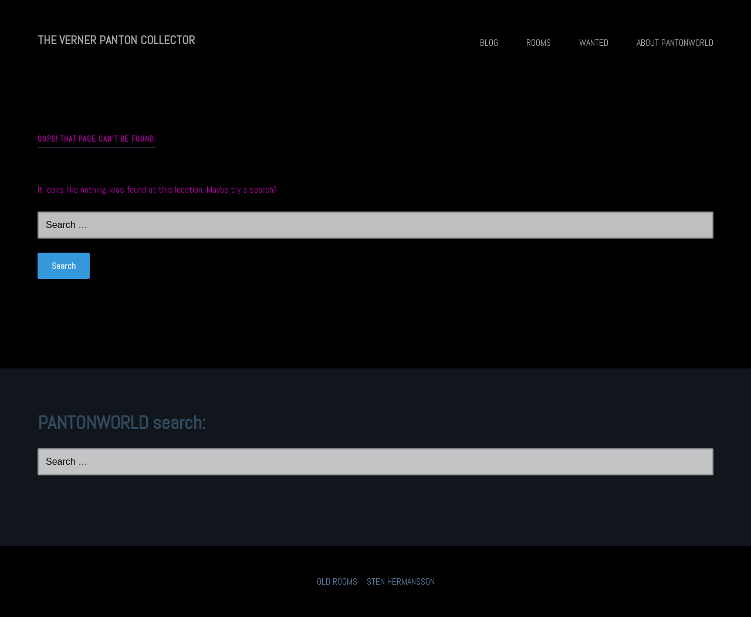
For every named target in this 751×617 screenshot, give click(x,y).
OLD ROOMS (337, 581)
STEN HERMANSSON (401, 581)
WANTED (593, 42)
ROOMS (538, 42)
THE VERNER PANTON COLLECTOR (116, 40)
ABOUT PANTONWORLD (675, 42)
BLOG (489, 42)
